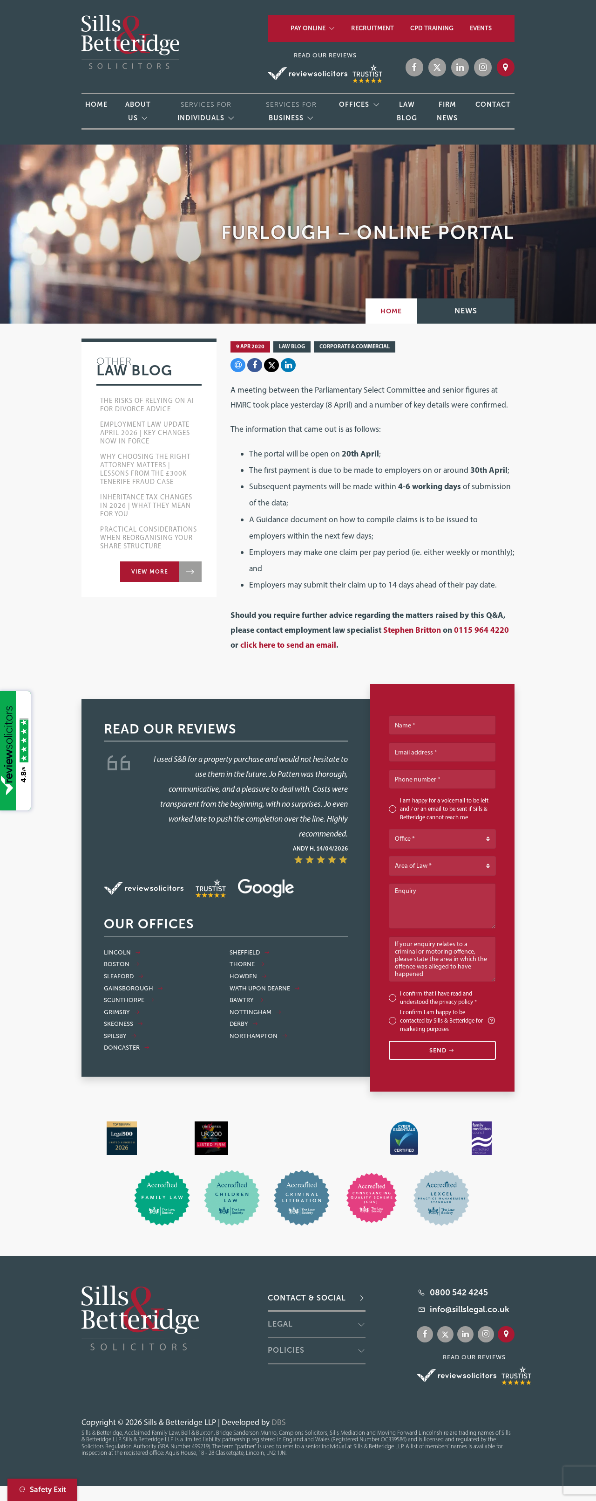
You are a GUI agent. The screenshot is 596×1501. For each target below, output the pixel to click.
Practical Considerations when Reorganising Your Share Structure (148, 537)
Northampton (259, 1036)
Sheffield (250, 952)
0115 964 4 (474, 630)
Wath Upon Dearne (265, 988)
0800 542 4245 (459, 1292)
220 (502, 630)
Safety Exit (42, 1490)
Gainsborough (133, 988)
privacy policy (456, 1001)
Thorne (247, 964)
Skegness (123, 1024)
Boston (122, 964)
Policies (286, 1350)
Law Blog (292, 346)
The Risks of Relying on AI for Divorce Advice (147, 404)
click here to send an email (288, 645)
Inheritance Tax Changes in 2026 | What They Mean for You (146, 505)
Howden (248, 976)
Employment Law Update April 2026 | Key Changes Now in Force (145, 432)
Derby (244, 1024)
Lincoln (122, 952)
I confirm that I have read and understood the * (438, 997)
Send (442, 1050)
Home (391, 311)
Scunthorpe (129, 1000)
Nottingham (256, 1012)
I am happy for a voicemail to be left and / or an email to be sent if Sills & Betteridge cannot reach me (444, 809)
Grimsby (122, 1012)
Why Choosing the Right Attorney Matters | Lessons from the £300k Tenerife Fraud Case (145, 469)
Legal (280, 1324)
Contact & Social (307, 1298)
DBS (278, 1422)
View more (149, 571)
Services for (204, 111)
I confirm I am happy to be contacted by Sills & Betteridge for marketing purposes (448, 1020)
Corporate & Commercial (354, 346)
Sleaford (124, 976)
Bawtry (247, 1000)
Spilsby (120, 1036)
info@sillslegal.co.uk (469, 1309)
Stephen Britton (412, 630)
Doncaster (127, 1047)
